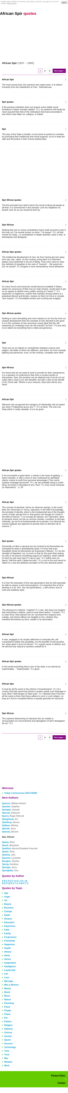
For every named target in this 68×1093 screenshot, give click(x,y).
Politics (8, 1021)
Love (6, 977)
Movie (7, 992)
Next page (59, 70)
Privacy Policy (58, 1075)
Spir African (8, 225)
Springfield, (10, 870)
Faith (6, 930)
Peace (7, 1007)
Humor (7, 959)
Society (8, 1036)
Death (7, 915)
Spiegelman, (10, 819)
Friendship (9, 941)
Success (8, 1043)
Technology (10, 1047)
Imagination (10, 963)
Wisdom (8, 1062)
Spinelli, (9, 828)
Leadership (9, 970)
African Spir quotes (11, 252)
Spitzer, (8, 842)
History (7, 952)
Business (9, 908)
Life (6, 974)
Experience (9, 926)
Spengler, (10, 810)
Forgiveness (10, 937)
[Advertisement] (34, 38)
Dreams (8, 919)
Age (6, 893)
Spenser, (11, 813)
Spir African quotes (11, 200)
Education (9, 922)
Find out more (12, 3)
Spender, (11, 806)
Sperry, (13, 816)
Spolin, (8, 851)
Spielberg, (11, 822)
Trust (6, 1054)
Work (6, 1065)
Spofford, (19, 848)
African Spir (18, 13)
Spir (4, 129)
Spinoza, (10, 832)
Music (7, 996)
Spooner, (11, 858)
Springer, (9, 867)
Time (6, 1051)
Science (8, 1032)
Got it (64, 3)
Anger (7, 897)
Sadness (8, 1029)
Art (5, 900)
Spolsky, (8, 855)
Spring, (10, 864)
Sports (7, 1040)
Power (7, 1014)
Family (7, 933)
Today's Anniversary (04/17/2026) (20, 793)
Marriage (8, 981)
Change (8, 911)
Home (7, 955)
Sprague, (10, 861)
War (6, 1058)
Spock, (10, 845)
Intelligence (10, 966)
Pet (5, 1018)
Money (7, 988)
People (7, 1010)
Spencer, (14, 803)
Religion (8, 1025)
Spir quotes (8, 102)
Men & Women (11, 985)
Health (7, 948)
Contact (61, 1083)
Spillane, (10, 825)
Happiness (9, 944)
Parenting (9, 1003)
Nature (7, 999)
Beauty (7, 904)
